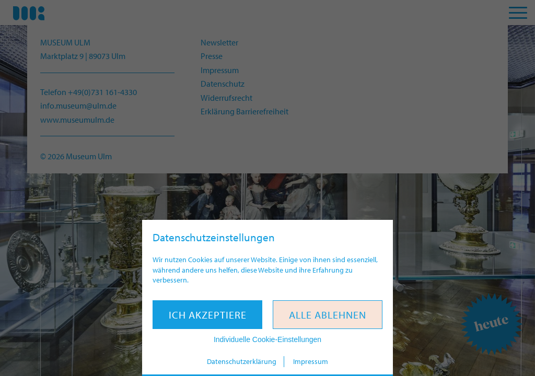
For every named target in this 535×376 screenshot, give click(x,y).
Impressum (310, 361)
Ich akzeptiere (208, 314)
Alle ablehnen (327, 314)
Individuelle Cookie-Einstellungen (267, 339)
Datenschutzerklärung (241, 361)
